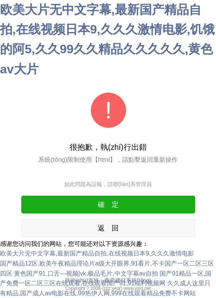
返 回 (108, 228)
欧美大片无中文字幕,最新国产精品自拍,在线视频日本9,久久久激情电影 (97, 253)
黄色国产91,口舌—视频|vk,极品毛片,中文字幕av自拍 (86, 273)
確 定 (108, 204)
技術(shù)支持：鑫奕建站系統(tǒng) (108, 280)
